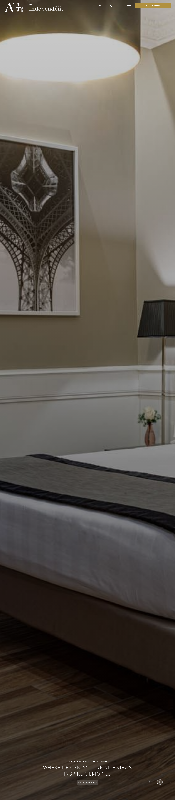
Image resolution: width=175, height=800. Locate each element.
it (105, 5)
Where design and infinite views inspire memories (87, 770)
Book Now (153, 5)
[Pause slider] (160, 782)
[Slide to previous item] (151, 782)
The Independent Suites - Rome (88, 761)
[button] (102, 5)
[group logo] (13, 8)
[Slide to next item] (169, 782)
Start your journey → (87, 782)
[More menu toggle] (129, 5)
